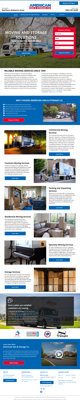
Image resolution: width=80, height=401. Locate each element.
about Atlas (56, 92)
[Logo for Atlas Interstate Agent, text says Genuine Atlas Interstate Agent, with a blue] (32, 334)
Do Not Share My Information (28, 397)
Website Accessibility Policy (60, 397)
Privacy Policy (17, 397)
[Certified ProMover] (47, 334)
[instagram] (44, 389)
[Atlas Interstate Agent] (17, 334)
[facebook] (41, 389)
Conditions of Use (37, 397)
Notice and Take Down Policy (48, 397)
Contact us (54, 90)
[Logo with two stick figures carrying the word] (62, 334)
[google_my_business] (41, 392)
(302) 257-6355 (71, 10)
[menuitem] (15, 14)
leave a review (12, 321)
